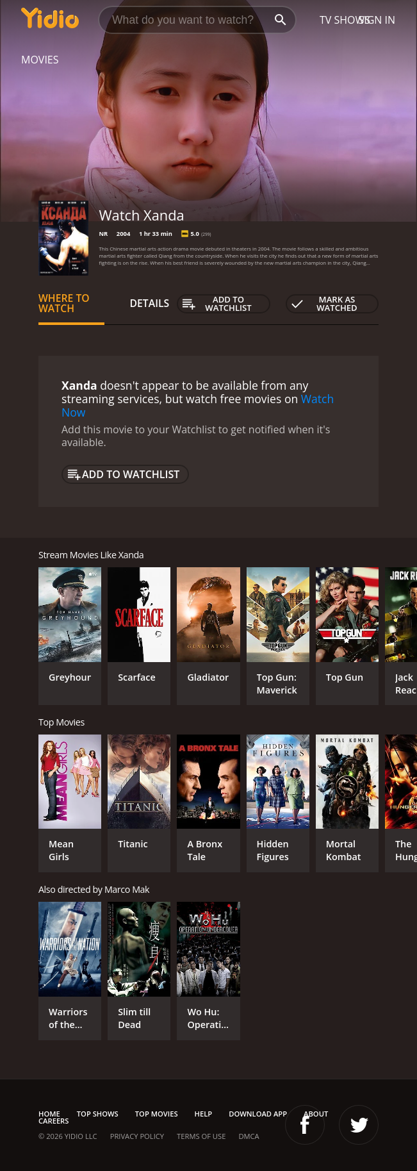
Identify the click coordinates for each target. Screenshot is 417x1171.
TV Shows (345, 20)
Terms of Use (201, 1136)
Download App (258, 1113)
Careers (53, 1120)
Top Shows (98, 1113)
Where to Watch (64, 303)
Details (150, 303)
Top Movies (156, 1113)
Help (204, 1113)
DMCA (248, 1136)
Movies (40, 60)
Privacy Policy (137, 1136)
